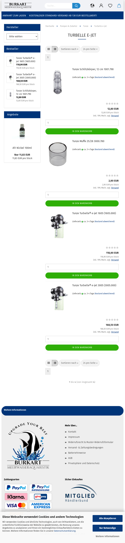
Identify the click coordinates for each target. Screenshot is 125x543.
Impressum (74, 437)
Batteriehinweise (77, 452)
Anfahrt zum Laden (14, 15)
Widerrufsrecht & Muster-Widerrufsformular (90, 442)
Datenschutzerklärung (65, 531)
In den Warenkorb (82, 131)
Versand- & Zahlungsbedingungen (85, 447)
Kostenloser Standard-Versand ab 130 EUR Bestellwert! (63, 15)
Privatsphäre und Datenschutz (83, 463)
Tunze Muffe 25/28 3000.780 (88, 141)
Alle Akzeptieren (107, 518)
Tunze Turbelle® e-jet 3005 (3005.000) (94, 285)
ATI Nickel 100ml (22, 147)
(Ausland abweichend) (105, 77)
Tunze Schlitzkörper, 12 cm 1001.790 (93, 69)
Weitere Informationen (107, 536)
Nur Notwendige (107, 528)
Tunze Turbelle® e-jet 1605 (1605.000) (94, 213)
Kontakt (72, 431)
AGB (70, 458)
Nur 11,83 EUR (22, 154)
